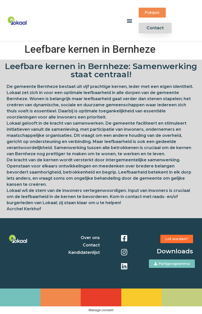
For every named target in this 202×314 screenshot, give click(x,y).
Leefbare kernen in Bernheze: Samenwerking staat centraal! (101, 70)
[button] (129, 20)
